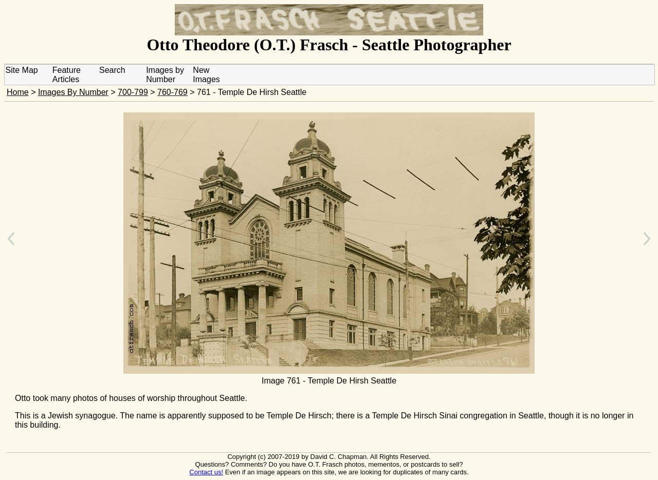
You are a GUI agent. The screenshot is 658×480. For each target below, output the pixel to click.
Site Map (22, 70)
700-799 (133, 92)
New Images (206, 75)
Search (112, 70)
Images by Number (165, 75)
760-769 (172, 92)
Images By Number (73, 92)
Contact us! (206, 472)
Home (18, 92)
